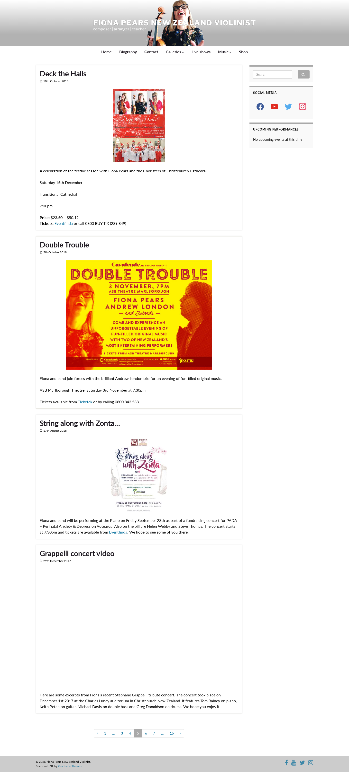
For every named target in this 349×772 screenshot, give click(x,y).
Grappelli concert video (77, 553)
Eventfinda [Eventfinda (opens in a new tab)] (64, 223)
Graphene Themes (70, 766)
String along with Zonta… (80, 423)
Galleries (175, 51)
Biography (128, 51)
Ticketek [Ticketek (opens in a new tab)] (85, 401)
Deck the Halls (63, 73)
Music (224, 51)
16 (172, 733)
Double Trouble (64, 244)
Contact (151, 51)
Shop (243, 51)
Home (106, 51)
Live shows (201, 51)
